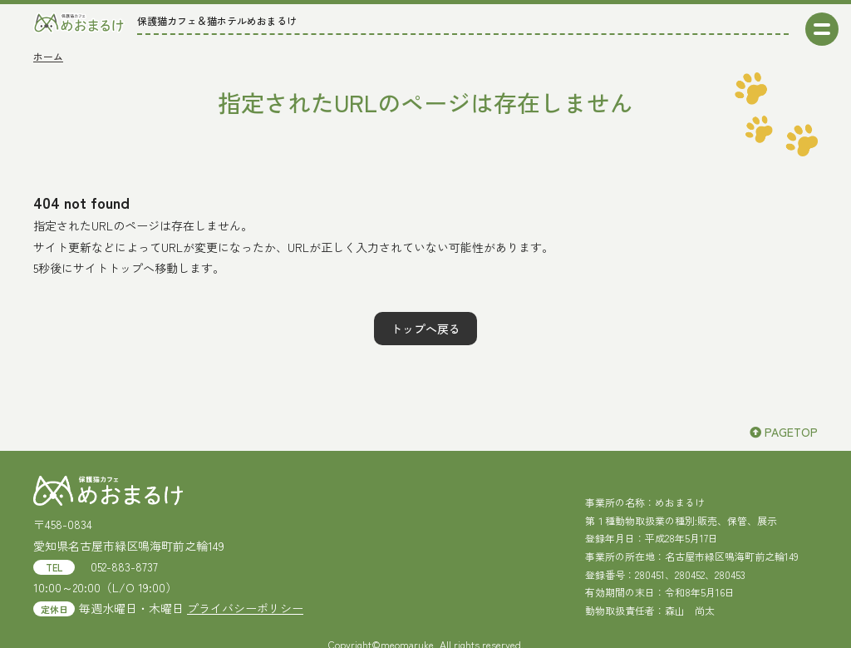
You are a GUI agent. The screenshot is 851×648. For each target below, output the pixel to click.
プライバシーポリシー (245, 608)
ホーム (48, 56)
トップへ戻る (425, 328)
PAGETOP (784, 431)
